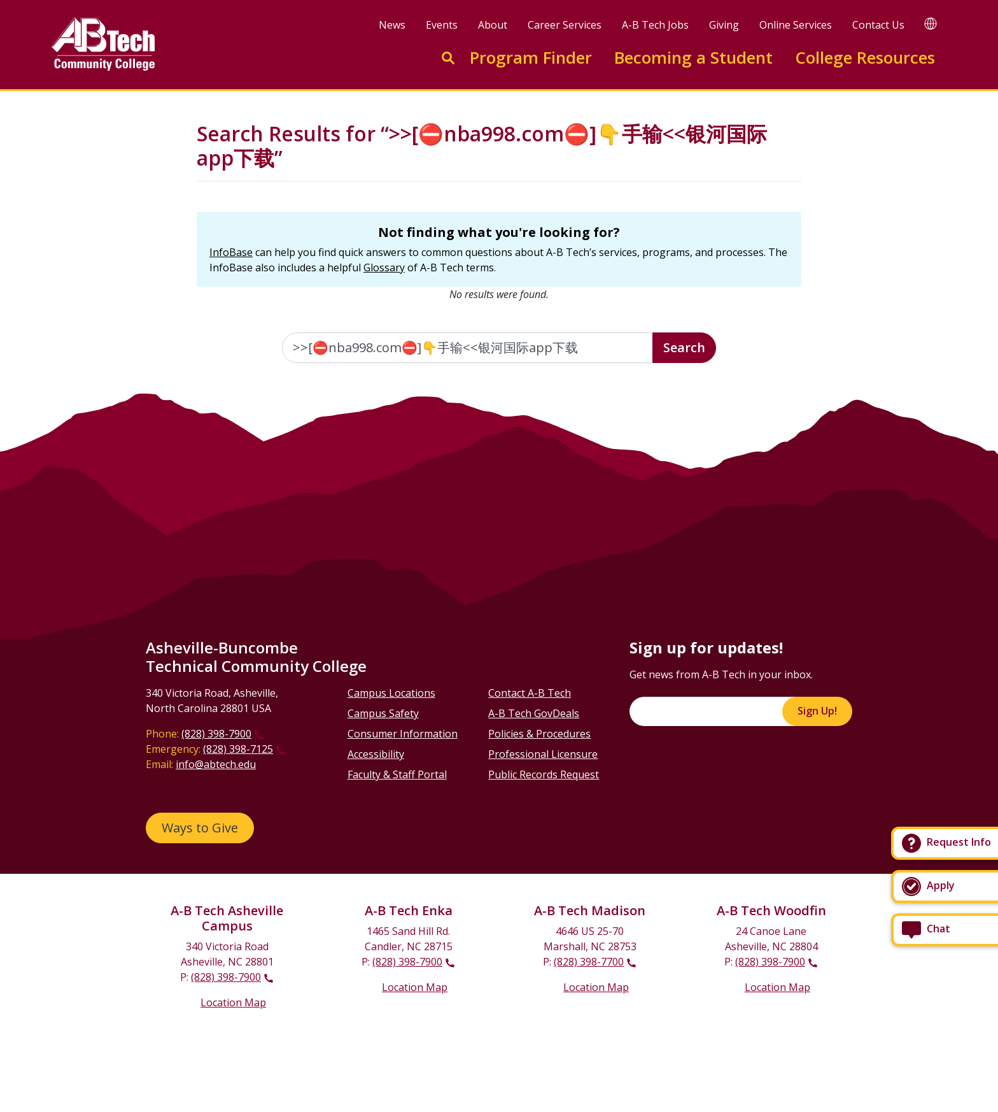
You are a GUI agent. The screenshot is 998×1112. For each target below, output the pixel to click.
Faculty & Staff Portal (397, 774)
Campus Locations (391, 693)
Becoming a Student (693, 57)
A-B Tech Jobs (655, 25)
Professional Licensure (543, 754)
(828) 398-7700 (589, 962)
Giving (724, 25)
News (392, 25)
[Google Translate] (930, 23)
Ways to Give (200, 827)
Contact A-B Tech (529, 693)
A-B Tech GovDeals (533, 713)
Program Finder (531, 57)
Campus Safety (383, 713)
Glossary (384, 267)
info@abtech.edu (216, 764)
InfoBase (231, 252)
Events (442, 25)
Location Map (233, 1002)
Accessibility (376, 754)
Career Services (564, 25)
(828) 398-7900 (216, 734)
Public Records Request (543, 774)
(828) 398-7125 (238, 749)
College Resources (865, 57)
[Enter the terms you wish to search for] (468, 347)
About (492, 25)
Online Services (795, 25)
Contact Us (878, 25)
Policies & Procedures (539, 734)
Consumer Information (403, 734)
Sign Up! (817, 711)
